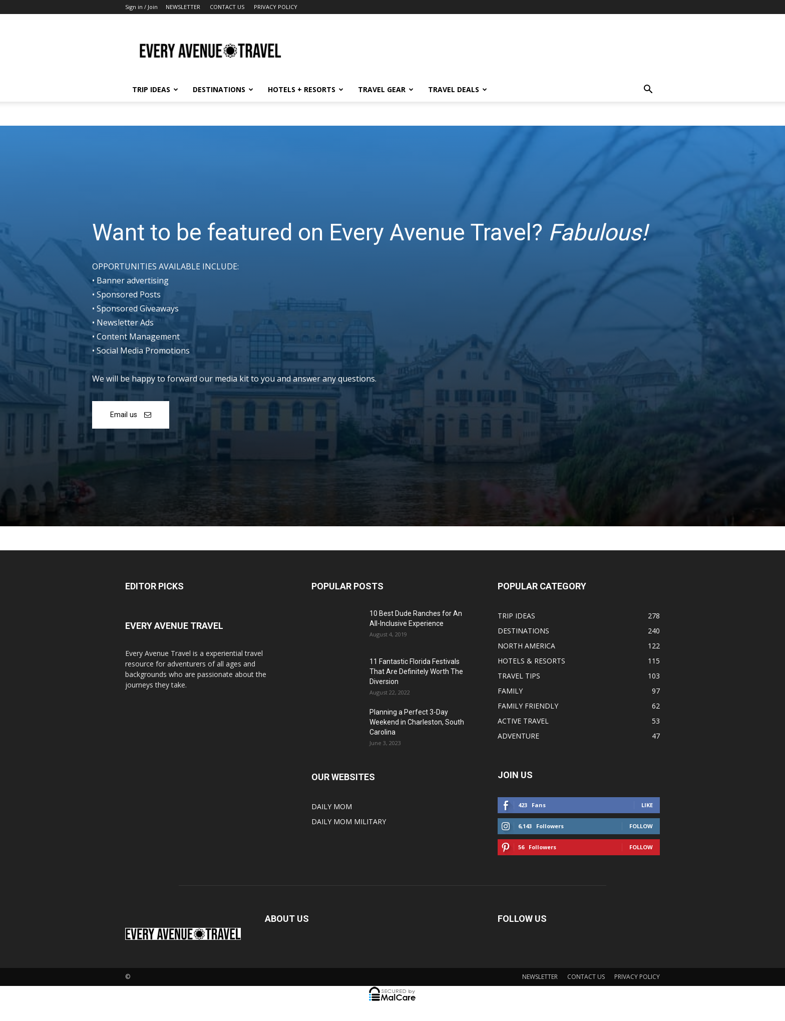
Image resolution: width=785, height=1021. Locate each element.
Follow (641, 826)
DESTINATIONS (223, 89)
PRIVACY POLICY (275, 7)
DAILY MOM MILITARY (348, 821)
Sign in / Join (141, 7)
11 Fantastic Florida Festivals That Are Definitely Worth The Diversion (416, 671)
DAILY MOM (331, 806)
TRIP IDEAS (155, 89)
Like (647, 805)
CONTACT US (227, 7)
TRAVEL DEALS (457, 89)
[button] (648, 90)
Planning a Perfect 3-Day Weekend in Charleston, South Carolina (416, 722)
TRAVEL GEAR (386, 89)
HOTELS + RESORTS (305, 89)
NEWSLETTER (183, 7)
